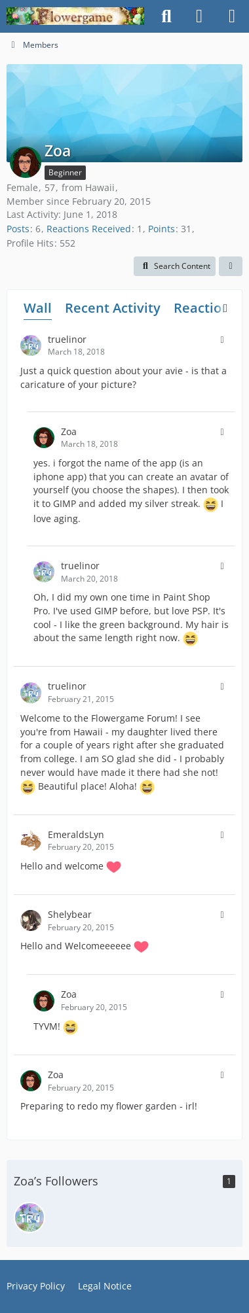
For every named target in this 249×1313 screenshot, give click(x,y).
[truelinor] (29, 1217)
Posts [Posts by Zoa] (18, 228)
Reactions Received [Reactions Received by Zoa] (89, 228)
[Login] (199, 16)
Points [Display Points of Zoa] (161, 228)
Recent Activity (113, 308)
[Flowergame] (75, 16)
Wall (38, 308)
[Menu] (232, 16)
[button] (175, 266)
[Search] (166, 16)
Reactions (205, 308)
